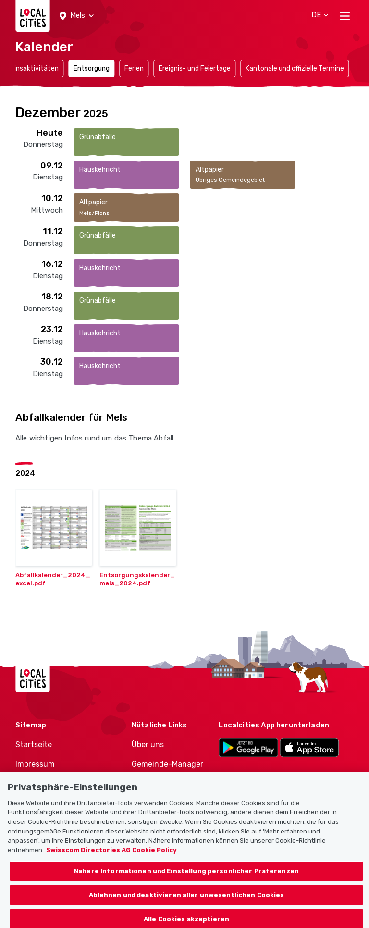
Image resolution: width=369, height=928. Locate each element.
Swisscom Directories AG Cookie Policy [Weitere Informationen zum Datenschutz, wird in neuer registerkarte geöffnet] (111, 854)
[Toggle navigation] (345, 15)
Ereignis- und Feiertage (195, 68)
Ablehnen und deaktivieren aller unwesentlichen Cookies (186, 900)
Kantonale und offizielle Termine (295, 68)
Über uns (148, 744)
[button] (77, 16)
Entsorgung (92, 68)
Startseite (33, 744)
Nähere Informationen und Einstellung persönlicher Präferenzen (186, 876)
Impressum (35, 764)
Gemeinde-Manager (167, 764)
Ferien (134, 68)
